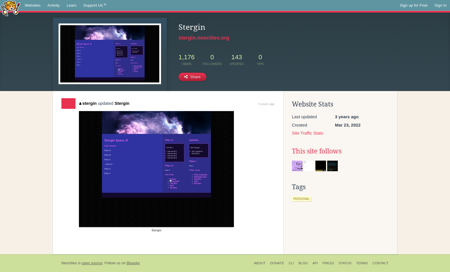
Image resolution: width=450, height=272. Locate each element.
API (315, 263)
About (260, 263)
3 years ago (266, 104)
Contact (381, 263)
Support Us (95, 5)
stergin (88, 103)
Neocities (69, 263)
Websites (32, 5)
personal (301, 198)
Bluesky (133, 263)
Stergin (122, 103)
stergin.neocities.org (204, 38)
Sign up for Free (414, 5)
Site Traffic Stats (307, 133)
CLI (291, 263)
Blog (303, 263)
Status (345, 263)
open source (92, 263)
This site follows (317, 151)
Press (328, 263)
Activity (53, 5)
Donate (277, 263)
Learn (72, 5)
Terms (362, 263)
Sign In (441, 5)
